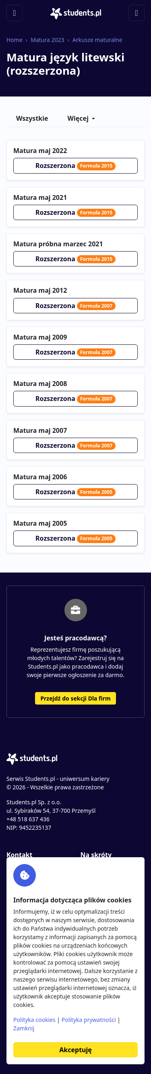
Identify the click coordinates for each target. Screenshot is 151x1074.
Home (14, 40)
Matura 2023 (47, 40)
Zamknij (23, 1028)
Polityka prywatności (89, 1020)
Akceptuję (75, 1049)
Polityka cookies (34, 1020)
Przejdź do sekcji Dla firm (75, 698)
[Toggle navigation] (14, 13)
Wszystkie (32, 118)
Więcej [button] (78, 118)
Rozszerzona (75, 165)
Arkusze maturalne (97, 40)
